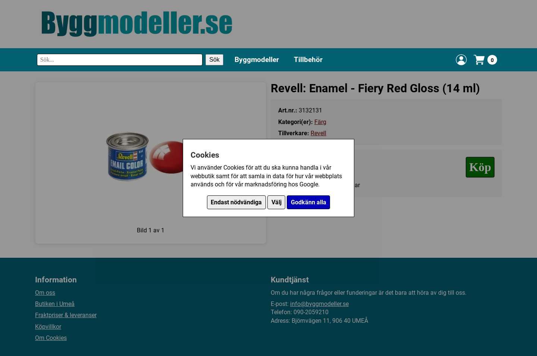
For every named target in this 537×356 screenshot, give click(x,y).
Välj (276, 202)
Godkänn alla (308, 202)
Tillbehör (308, 59)
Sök (214, 59)
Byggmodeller (257, 59)
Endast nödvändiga (236, 202)
